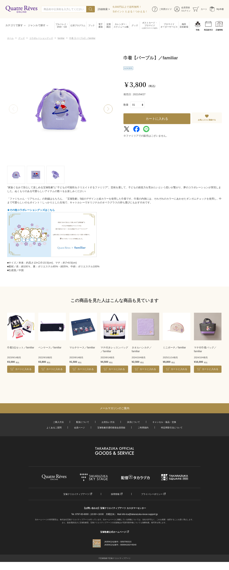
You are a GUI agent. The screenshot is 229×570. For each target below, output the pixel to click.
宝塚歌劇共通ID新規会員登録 (111, 427)
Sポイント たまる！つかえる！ (130, 11)
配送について (82, 422)
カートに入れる (157, 118)
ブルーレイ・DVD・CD (61, 25)
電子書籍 (100, 25)
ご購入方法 (58, 422)
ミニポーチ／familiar (174, 347)
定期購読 (108, 25)
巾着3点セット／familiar (20, 347)
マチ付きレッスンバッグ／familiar (114, 349)
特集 (197, 30)
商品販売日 (208, 30)
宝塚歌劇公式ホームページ (113, 532)
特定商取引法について (171, 427)
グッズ (134, 25)
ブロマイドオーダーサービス (169, 25)
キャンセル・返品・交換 (164, 422)
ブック (91, 25)
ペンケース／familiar (49, 347)
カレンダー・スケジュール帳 (121, 25)
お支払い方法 (108, 422)
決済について (133, 422)
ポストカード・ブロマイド (150, 26)
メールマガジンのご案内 (114, 408)
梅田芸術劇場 (184, 25)
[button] (108, 109)
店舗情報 (219, 30)
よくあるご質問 (54, 427)
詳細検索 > (104, 9)
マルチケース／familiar (82, 347)
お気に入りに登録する (207, 120)
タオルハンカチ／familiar (142, 349)
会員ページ (79, 427)
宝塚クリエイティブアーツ (76, 494)
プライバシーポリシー (152, 494)
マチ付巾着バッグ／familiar (205, 349)
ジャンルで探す (36, 25)
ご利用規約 (143, 427)
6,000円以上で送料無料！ (127, 6)
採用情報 (115, 494)
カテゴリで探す (14, 25)
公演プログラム (77, 25)
